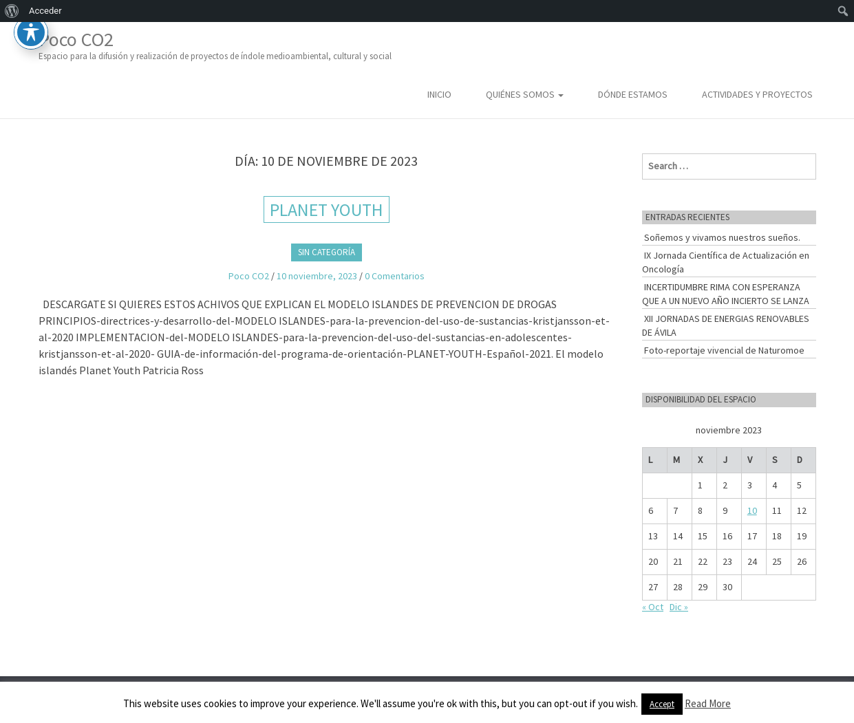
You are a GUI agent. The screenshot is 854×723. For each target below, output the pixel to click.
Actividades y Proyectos (757, 94)
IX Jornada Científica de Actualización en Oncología (725, 262)
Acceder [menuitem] (45, 11)
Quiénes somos (525, 94)
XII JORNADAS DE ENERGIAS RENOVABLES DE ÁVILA (725, 325)
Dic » (679, 607)
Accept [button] (662, 704)
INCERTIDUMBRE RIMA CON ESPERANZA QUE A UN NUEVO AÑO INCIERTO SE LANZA (725, 294)
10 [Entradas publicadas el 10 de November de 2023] (752, 510)
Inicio (439, 94)
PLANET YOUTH (326, 209)
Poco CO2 (215, 45)
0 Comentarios (395, 276)
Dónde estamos (633, 94)
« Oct (652, 607)
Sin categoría (326, 252)
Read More (708, 703)
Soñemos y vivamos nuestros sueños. (722, 237)
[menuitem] (12, 11)
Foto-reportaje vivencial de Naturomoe (724, 350)
